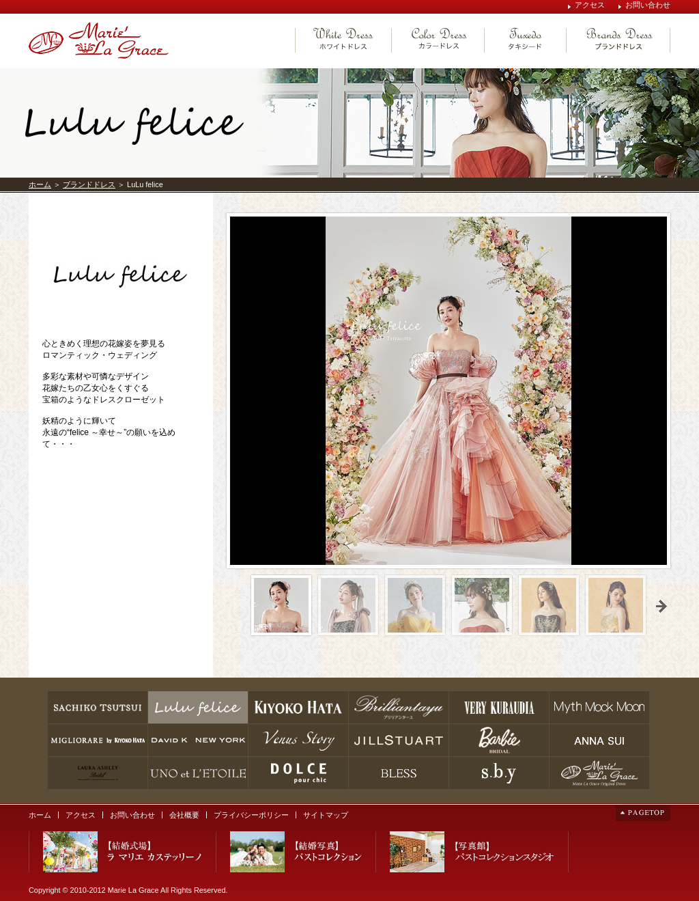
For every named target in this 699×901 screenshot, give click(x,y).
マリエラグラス (99, 40)
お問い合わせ (647, 5)
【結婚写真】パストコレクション (296, 851)
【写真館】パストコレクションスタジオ (472, 851)
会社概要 (184, 815)
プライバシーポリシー (251, 815)
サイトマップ (325, 815)
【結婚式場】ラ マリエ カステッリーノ (122, 851)
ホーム (40, 184)
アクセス (590, 5)
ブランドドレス (89, 184)
